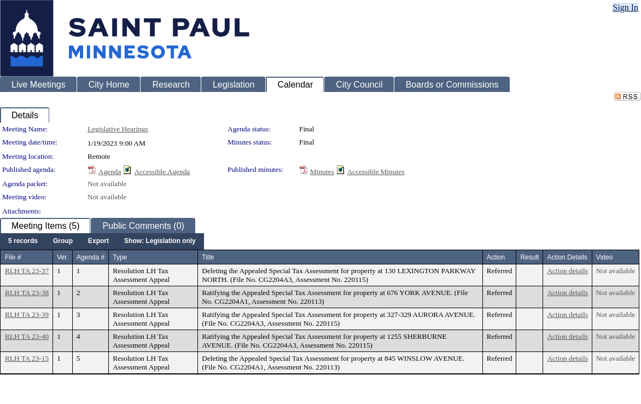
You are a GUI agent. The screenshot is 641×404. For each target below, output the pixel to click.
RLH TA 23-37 (27, 271)
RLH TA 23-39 (27, 314)
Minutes (322, 172)
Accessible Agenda (162, 172)
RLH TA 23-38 (27, 292)
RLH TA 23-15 (27, 358)
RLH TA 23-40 (27, 336)
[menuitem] (23, 241)
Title (208, 257)
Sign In (625, 7)
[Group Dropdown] (62, 241)
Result (529, 257)
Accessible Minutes (376, 172)
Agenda (109, 172)
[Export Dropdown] (98, 241)
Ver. (62, 257)
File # (13, 257)
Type (120, 257)
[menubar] (102, 241)
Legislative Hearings (118, 129)
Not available (107, 184)
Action (496, 257)
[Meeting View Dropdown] (160, 241)
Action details (567, 271)
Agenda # (90, 257)
